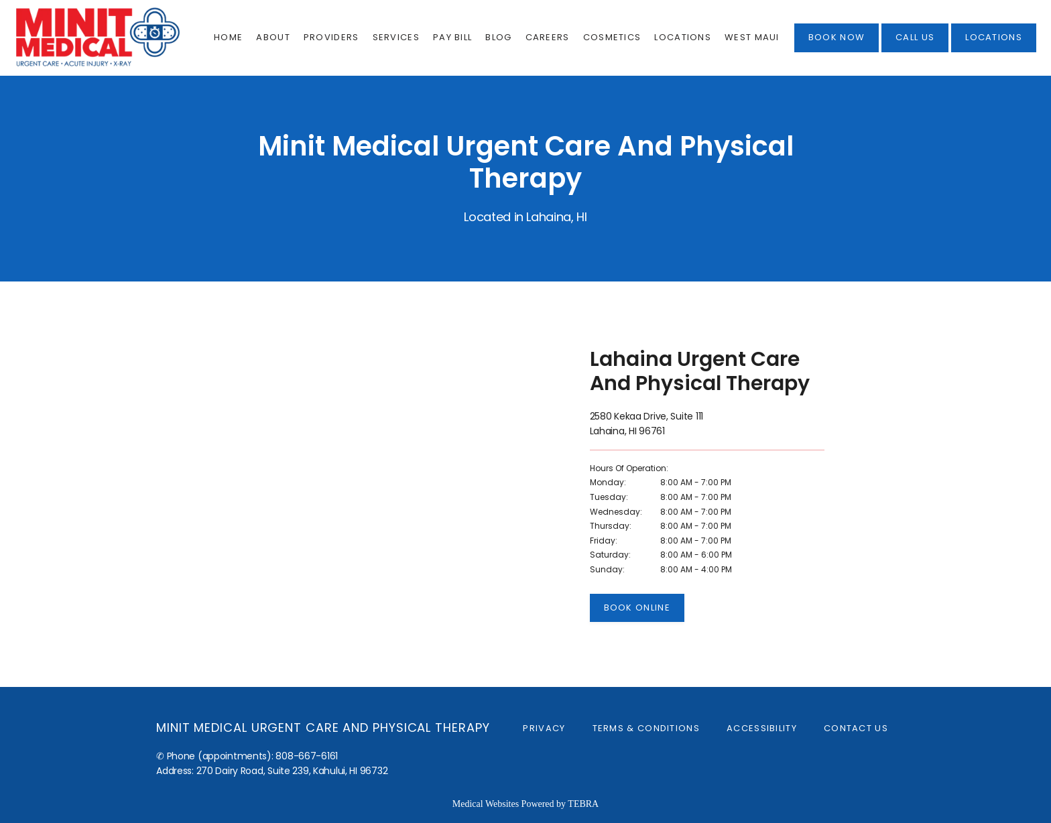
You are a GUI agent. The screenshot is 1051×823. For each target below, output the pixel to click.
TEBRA (583, 804)
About (273, 37)
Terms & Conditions (646, 728)
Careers (548, 37)
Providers (331, 37)
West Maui (752, 37)
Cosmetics (612, 37)
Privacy (544, 728)
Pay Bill (452, 37)
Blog (498, 37)
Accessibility (762, 728)
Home (228, 37)
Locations (682, 37)
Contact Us (856, 728)
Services (396, 37)
